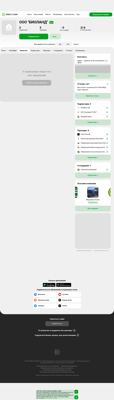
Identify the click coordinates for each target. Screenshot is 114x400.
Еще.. (79, 14)
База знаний (38, 14)
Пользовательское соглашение (48, 366)
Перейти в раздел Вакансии (36, 83)
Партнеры (47, 50)
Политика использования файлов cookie (57, 370)
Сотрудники (59, 50)
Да (60, 44)
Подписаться (33, 36)
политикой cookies (50, 398)
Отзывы (69, 50)
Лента (29, 14)
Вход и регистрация (101, 14)
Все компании (93, 208)
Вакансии (24, 50)
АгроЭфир (13, 50)
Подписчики (36, 50)
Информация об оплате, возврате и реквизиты (57, 368)
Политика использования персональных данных (57, 372)
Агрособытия (69, 14)
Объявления (57, 14)
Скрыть (76, 44)
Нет (68, 44)
